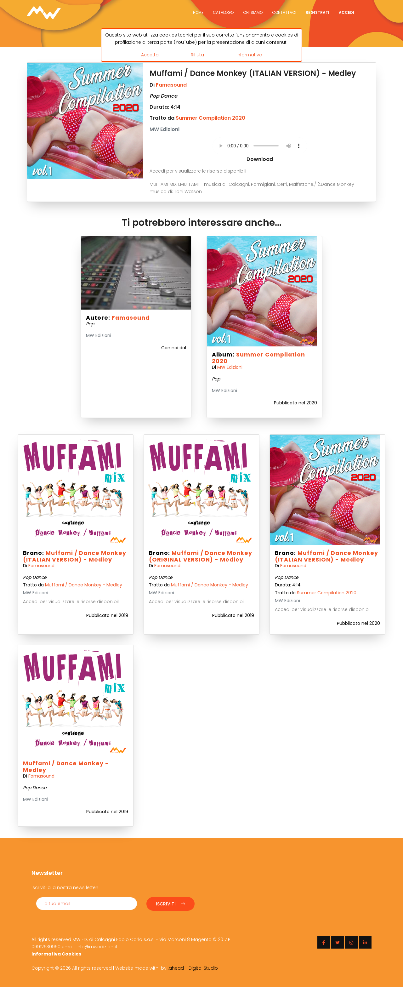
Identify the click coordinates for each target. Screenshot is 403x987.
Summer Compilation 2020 (210, 118)
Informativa (249, 54)
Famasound (171, 84)
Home (198, 12)
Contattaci (284, 12)
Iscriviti (170, 903)
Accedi (346, 12)
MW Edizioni (229, 367)
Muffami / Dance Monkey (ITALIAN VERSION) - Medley (74, 556)
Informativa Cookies (56, 953)
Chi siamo (253, 12)
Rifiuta (197, 54)
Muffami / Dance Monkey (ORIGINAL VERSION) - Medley (200, 556)
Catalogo (223, 12)
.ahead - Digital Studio (193, 967)
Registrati (317, 12)
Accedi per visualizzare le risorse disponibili (198, 171)
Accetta (150, 54)
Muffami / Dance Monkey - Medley (83, 585)
